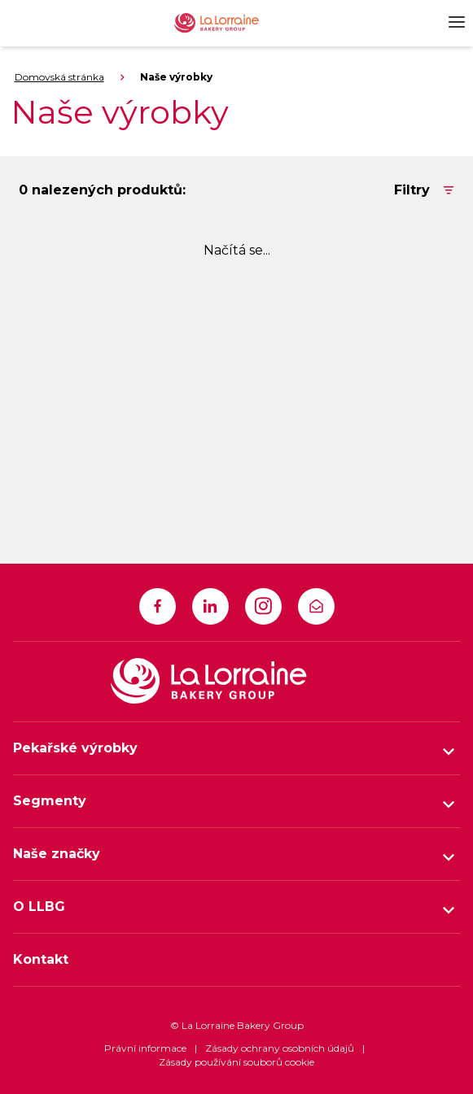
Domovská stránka (59, 77)
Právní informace (145, 1048)
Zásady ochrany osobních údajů (279, 1048)
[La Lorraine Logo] (228, 23)
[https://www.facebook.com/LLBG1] (157, 606)
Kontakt (40, 959)
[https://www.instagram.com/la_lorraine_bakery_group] (263, 606)
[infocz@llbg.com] (316, 606)
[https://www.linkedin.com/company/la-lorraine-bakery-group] (210, 606)
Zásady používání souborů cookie (236, 1062)
